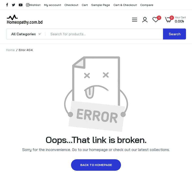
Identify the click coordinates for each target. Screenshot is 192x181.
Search (174, 34)
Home (10, 50)
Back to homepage (96, 165)
